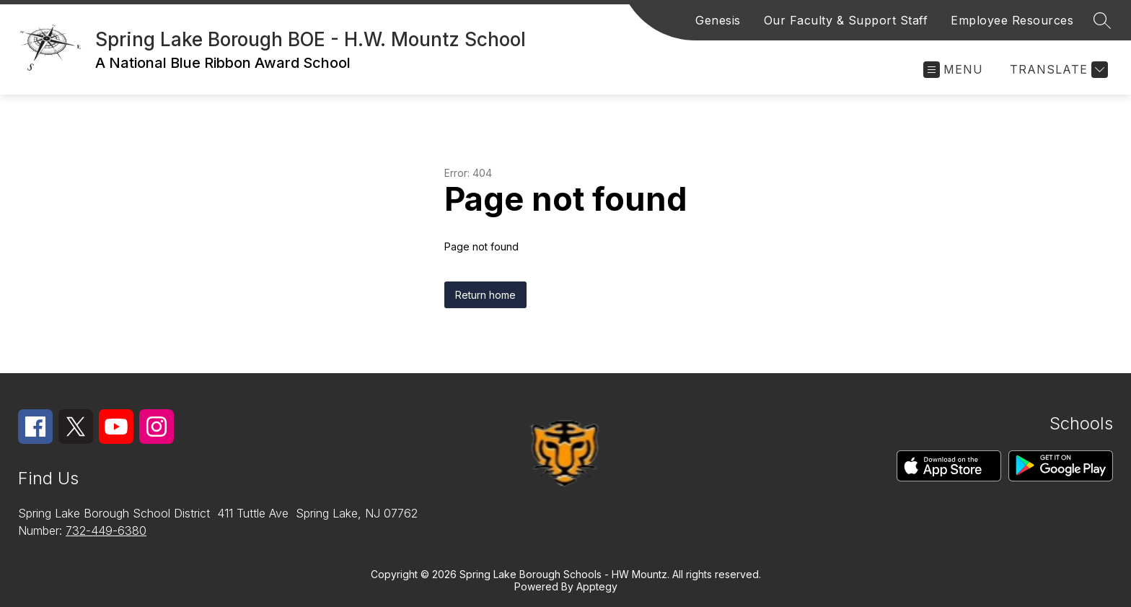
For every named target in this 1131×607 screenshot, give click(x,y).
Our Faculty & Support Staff (846, 20)
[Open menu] (953, 70)
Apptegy (596, 586)
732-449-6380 (106, 530)
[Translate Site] (1057, 70)
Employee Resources (1012, 20)
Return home (485, 295)
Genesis (718, 20)
